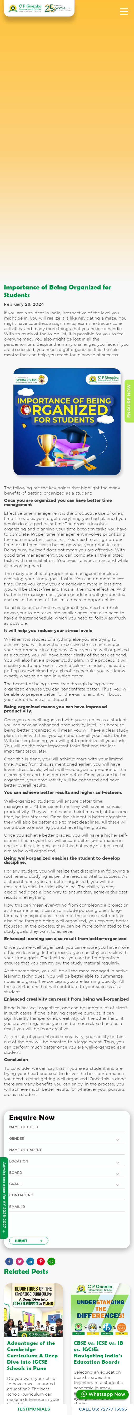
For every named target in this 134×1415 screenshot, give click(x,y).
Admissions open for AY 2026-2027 (4, 1197)
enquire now (129, 401)
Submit (29, 1240)
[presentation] (49, 1226)
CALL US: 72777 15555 (103, 1409)
